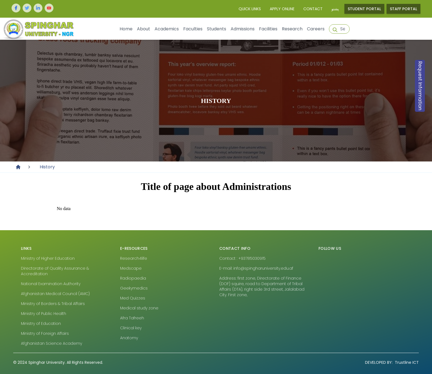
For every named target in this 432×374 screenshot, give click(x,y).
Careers (316, 29)
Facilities (268, 29)
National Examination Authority (50, 284)
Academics (167, 29)
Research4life (133, 258)
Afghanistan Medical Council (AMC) (55, 293)
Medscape (131, 268)
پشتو (335, 9)
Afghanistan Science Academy (51, 343)
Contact (313, 9)
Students (216, 29)
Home (126, 29)
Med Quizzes (132, 298)
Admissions (243, 29)
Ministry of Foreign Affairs (45, 333)
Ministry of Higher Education (48, 258)
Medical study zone (139, 308)
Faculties (192, 29)
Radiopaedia (133, 278)
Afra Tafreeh (132, 318)
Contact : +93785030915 (242, 258)
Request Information (420, 85)
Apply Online (282, 9)
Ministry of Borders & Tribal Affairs (53, 303)
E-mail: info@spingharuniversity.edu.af (256, 268)
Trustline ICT (392, 362)
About (143, 29)
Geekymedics (134, 288)
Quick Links (250, 9)
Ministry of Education (41, 323)
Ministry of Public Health (43, 313)
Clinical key (131, 328)
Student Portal (364, 9)
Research (292, 29)
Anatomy (129, 338)
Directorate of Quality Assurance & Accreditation (55, 271)
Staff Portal (403, 9)
